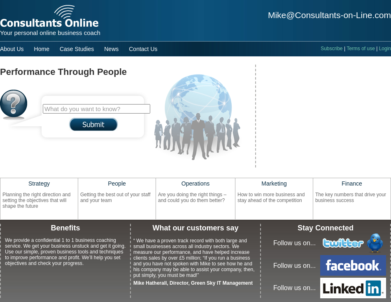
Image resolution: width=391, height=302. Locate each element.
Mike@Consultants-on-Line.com (329, 15)
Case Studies (77, 49)
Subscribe (331, 48)
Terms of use (361, 48)
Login (385, 48)
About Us (12, 49)
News (111, 49)
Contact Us (143, 49)
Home (41, 49)
